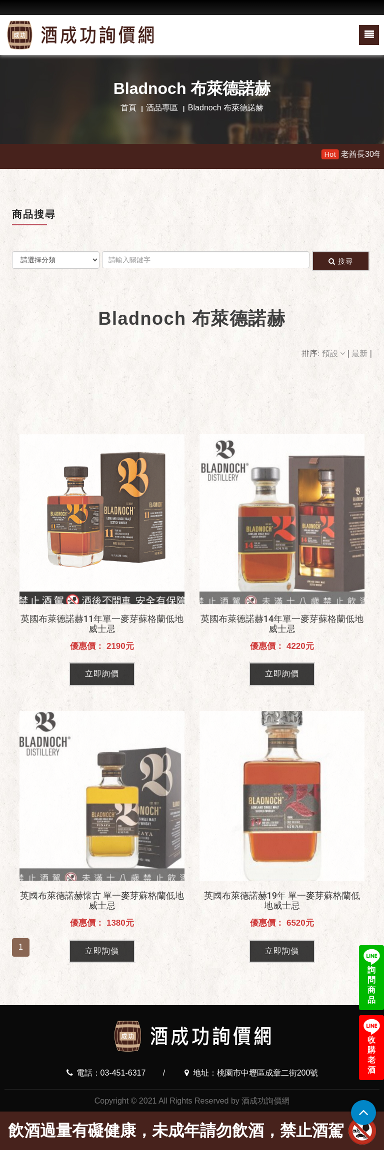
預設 (335, 353)
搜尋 (340, 261)
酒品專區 (162, 107)
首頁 (128, 107)
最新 (361, 353)
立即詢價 (102, 763)
